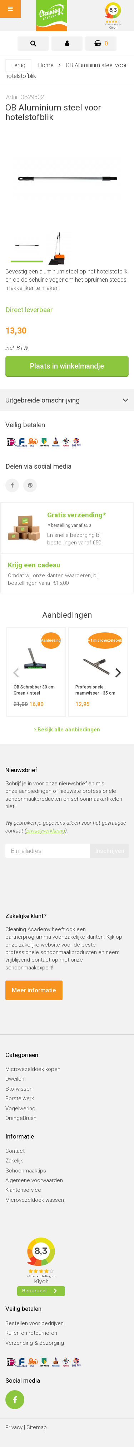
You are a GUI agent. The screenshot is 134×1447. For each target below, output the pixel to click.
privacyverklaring (45, 831)
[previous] (17, 673)
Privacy (14, 1427)
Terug (18, 65)
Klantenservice (23, 1190)
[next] (117, 673)
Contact (15, 1151)
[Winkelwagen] (100, 43)
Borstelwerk (19, 1098)
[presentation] (59, 877)
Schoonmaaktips (25, 1170)
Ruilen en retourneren (31, 1333)
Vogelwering (20, 1108)
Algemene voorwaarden (34, 1180)
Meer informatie (34, 990)
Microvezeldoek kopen (32, 1069)
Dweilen (14, 1079)
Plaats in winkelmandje (67, 366)
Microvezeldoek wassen (34, 1200)
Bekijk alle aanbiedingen (67, 729)
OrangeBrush (20, 1118)
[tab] (33, 43)
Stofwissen (19, 1089)
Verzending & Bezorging (34, 1343)
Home (46, 65)
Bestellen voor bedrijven (34, 1323)
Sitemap (36, 1427)
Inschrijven (109, 850)
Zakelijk (14, 1160)
